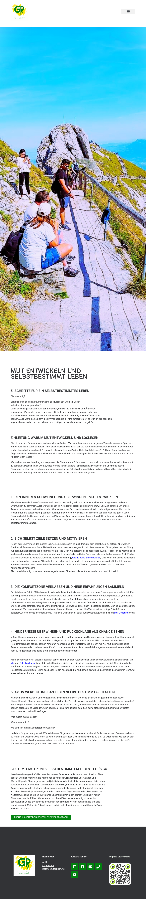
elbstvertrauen (28, 663)
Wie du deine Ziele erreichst (86, 557)
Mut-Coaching (121, 612)
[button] (128, 11)
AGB (44, 862)
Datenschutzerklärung (53, 869)
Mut (13, 663)
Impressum (48, 865)
